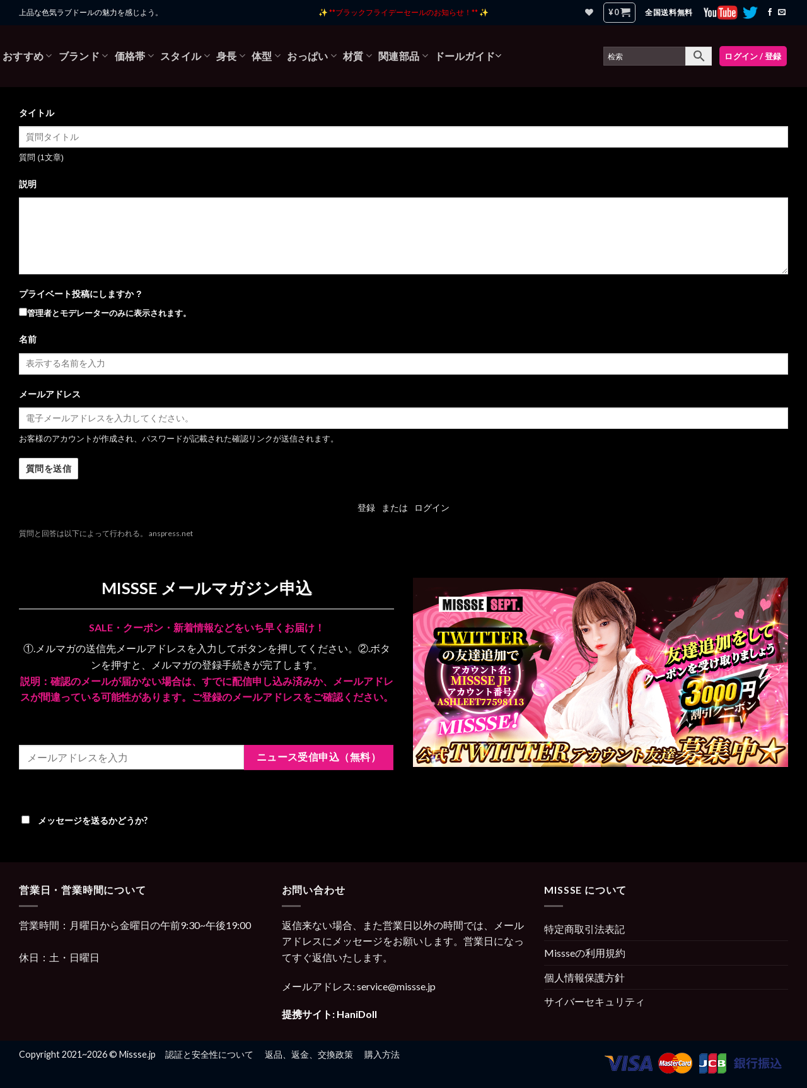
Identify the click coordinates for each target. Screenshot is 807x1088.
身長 (230, 56)
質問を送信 (48, 469)
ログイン (432, 508)
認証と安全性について (209, 1054)
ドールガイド (467, 56)
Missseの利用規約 (584, 953)
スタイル (185, 56)
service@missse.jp (396, 986)
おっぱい (312, 56)
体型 (266, 56)
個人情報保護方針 (584, 977)
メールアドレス (50, 394)
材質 (357, 56)
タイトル (36, 113)
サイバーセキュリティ (594, 1001)
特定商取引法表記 (584, 929)
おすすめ (27, 56)
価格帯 (134, 56)
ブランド (83, 56)
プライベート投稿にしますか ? (80, 294)
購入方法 (382, 1054)
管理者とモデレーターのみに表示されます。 (105, 313)
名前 (28, 339)
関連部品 (403, 56)
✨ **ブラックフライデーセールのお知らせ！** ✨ (403, 12)
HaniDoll (357, 1014)
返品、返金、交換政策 (309, 1054)
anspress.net (171, 533)
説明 (28, 184)
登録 (366, 508)
